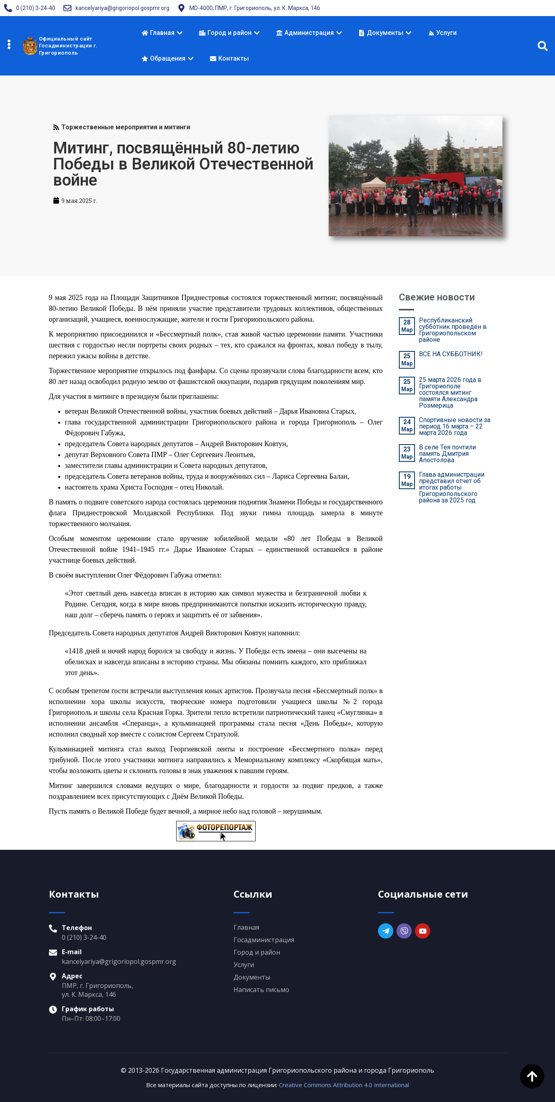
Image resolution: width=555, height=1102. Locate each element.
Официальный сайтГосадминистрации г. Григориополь (68, 46)
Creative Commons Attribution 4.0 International (344, 1085)
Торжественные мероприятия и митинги (125, 127)
